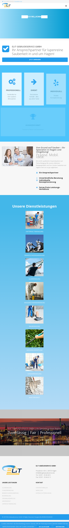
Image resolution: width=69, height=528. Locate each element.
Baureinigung (34, 332)
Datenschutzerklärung (43, 501)
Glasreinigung (34, 283)
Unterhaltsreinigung (34, 234)
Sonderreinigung (34, 381)
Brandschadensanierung (35, 259)
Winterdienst (34, 405)
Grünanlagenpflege (34, 356)
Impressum (39, 498)
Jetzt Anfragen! (35, 59)
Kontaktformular (18, 1)
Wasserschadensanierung (34, 307)
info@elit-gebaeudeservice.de (45, 481)
